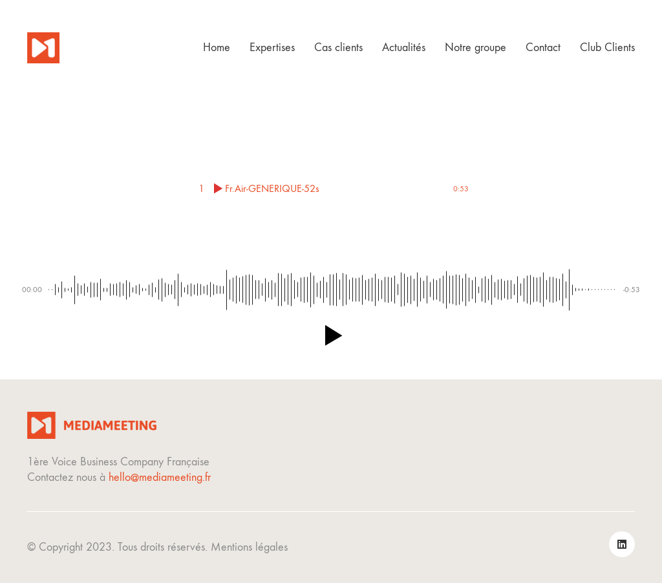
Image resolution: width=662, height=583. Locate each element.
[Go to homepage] (43, 47)
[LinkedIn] (622, 544)
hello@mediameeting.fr (160, 477)
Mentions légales (249, 547)
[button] (331, 335)
